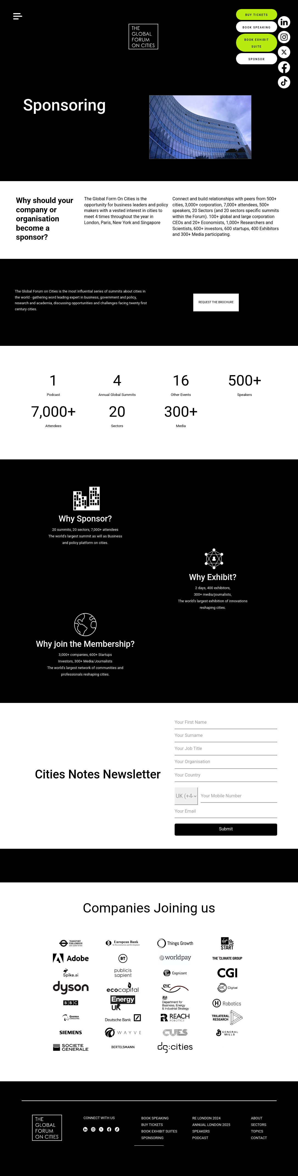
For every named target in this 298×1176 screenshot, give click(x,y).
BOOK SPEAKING (155, 1118)
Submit (226, 829)
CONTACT (259, 1138)
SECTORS (258, 1125)
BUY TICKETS (152, 1125)
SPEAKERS (201, 1131)
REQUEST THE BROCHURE (216, 302)
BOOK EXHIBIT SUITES (159, 1131)
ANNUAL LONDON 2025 (211, 1125)
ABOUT (256, 1118)
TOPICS (257, 1131)
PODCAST (200, 1138)
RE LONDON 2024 (206, 1118)
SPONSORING (152, 1138)
